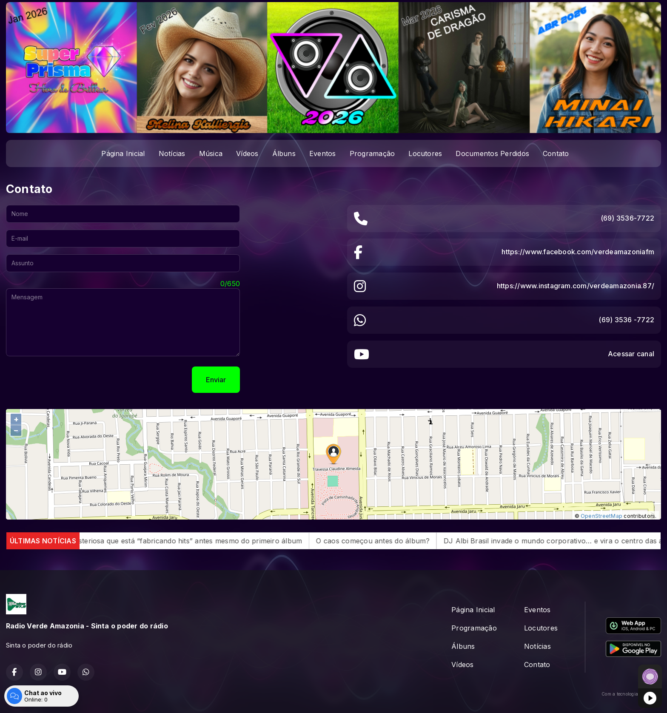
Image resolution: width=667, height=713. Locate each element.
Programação (372, 153)
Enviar (216, 379)
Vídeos (247, 153)
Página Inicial (123, 153)
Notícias (172, 153)
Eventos (322, 153)
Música (210, 153)
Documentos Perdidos (492, 153)
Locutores (425, 153)
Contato (556, 153)
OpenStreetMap (601, 516)
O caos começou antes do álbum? (387, 541)
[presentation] (70, 379)
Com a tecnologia (631, 694)
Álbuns (284, 153)
